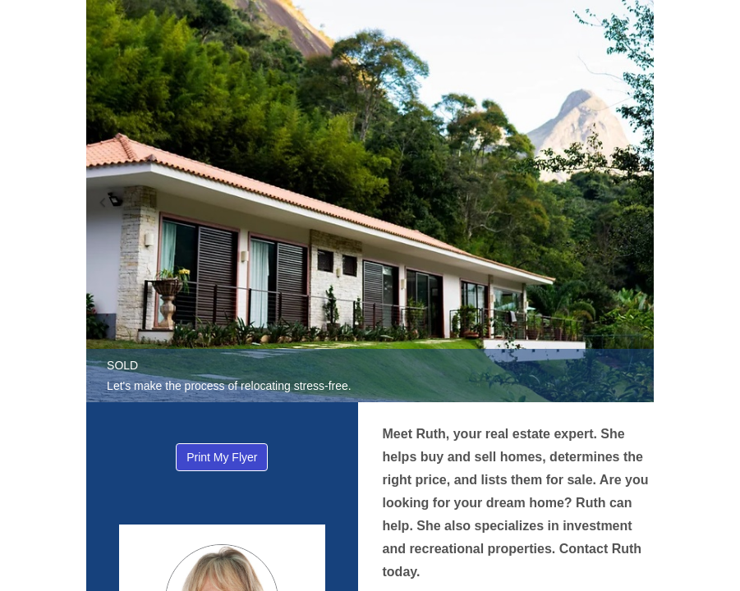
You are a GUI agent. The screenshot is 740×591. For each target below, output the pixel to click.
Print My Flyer (221, 457)
